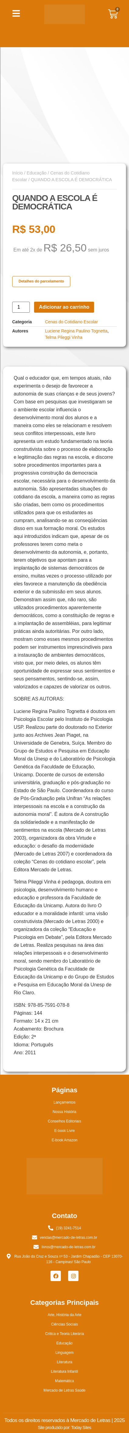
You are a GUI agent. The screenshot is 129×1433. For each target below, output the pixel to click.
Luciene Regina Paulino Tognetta (76, 330)
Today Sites (81, 1427)
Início (17, 172)
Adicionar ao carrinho (64, 307)
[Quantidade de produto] (21, 307)
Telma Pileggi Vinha (63, 337)
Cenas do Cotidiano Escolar (71, 321)
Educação (36, 172)
